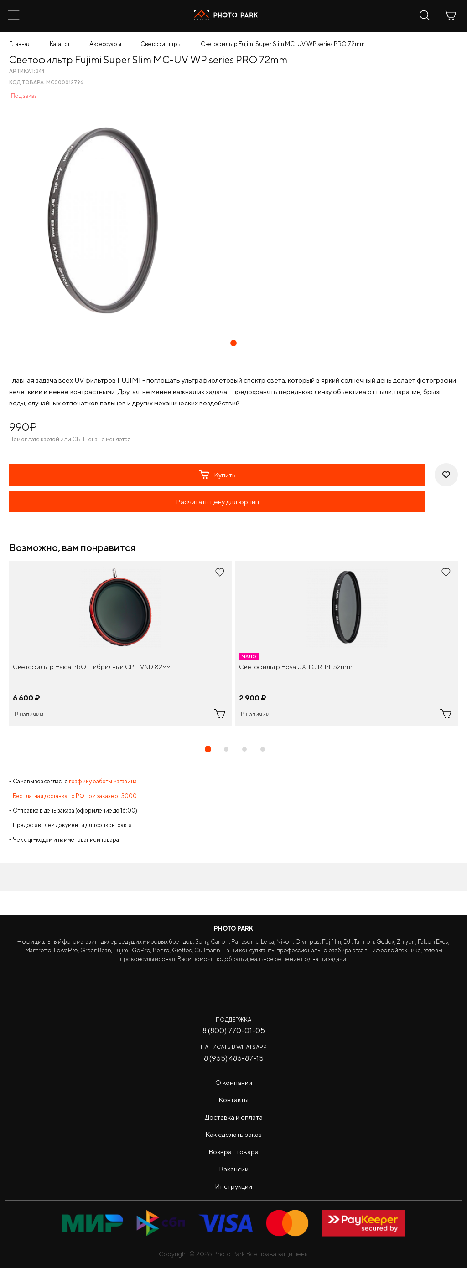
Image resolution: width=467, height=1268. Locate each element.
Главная (20, 44)
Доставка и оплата (234, 1117)
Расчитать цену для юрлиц (217, 502)
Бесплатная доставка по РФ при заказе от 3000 (75, 795)
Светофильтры (161, 44)
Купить (217, 474)
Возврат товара (233, 1152)
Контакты (233, 1100)
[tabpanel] (120, 643)
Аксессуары (105, 44)
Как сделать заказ (233, 1134)
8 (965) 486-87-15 (234, 1058)
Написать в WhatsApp (234, 1046)
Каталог (60, 44)
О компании (233, 1082)
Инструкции (233, 1186)
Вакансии (234, 1169)
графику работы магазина (103, 781)
